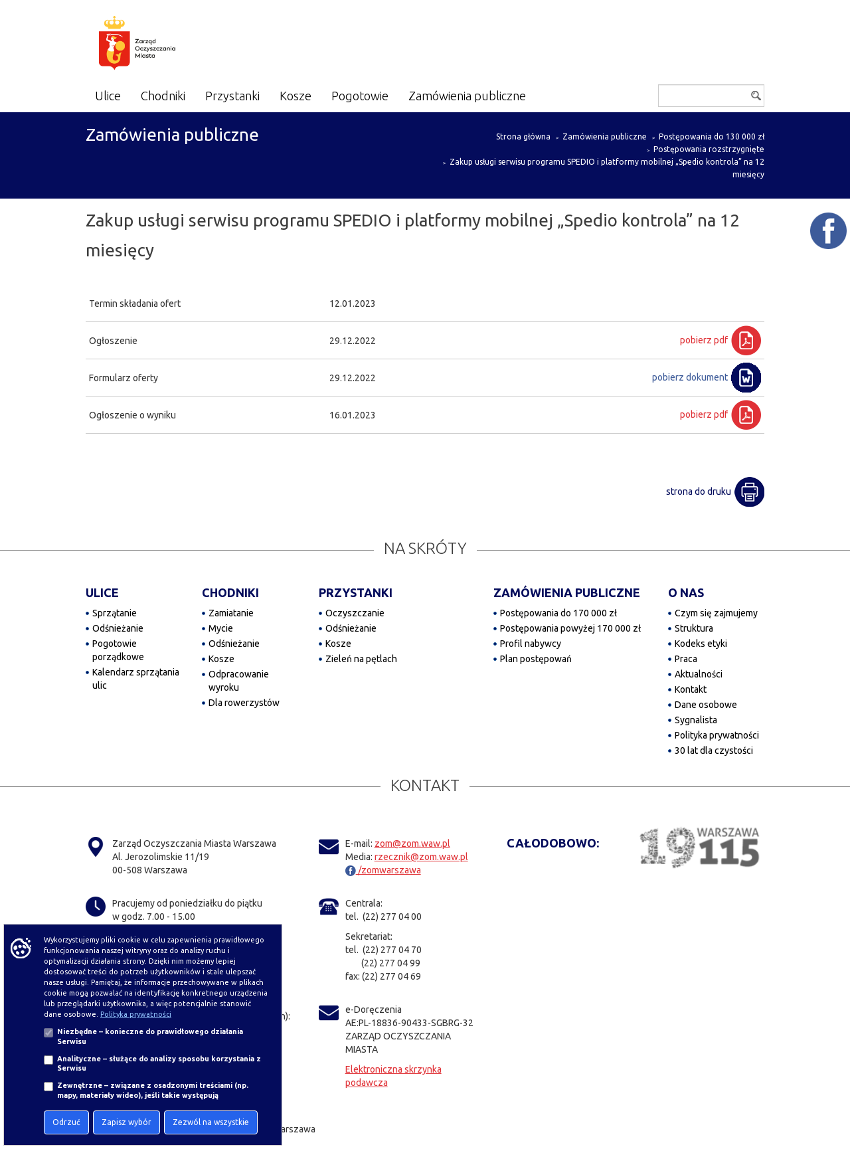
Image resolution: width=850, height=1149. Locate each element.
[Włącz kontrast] (616, 98)
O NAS (686, 592)
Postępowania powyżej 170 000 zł (570, 628)
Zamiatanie (231, 613)
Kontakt (691, 689)
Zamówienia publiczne (604, 136)
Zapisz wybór (126, 1122)
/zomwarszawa (383, 870)
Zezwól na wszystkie (211, 1122)
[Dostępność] (593, 97)
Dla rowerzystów (244, 702)
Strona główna (523, 136)
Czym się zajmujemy (716, 613)
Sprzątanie (114, 613)
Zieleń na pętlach (361, 659)
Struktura (694, 628)
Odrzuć (66, 1122)
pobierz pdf (704, 340)
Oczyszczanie (354, 613)
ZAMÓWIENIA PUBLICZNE (566, 592)
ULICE (102, 592)
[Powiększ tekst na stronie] (574, 97)
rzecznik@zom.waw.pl (421, 856)
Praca (686, 659)
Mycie (221, 628)
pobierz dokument (690, 377)
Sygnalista (696, 720)
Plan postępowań (536, 659)
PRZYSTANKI (355, 592)
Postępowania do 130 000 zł (711, 136)
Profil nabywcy (530, 643)
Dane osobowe (706, 704)
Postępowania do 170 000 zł (558, 613)
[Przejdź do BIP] (638, 96)
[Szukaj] (711, 95)
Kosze (221, 659)
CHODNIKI (230, 592)
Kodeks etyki (701, 643)
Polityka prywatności (717, 735)
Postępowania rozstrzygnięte (708, 149)
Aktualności (698, 674)
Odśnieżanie (117, 628)
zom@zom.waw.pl (412, 843)
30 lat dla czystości (714, 750)
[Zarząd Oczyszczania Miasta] (163, 45)
